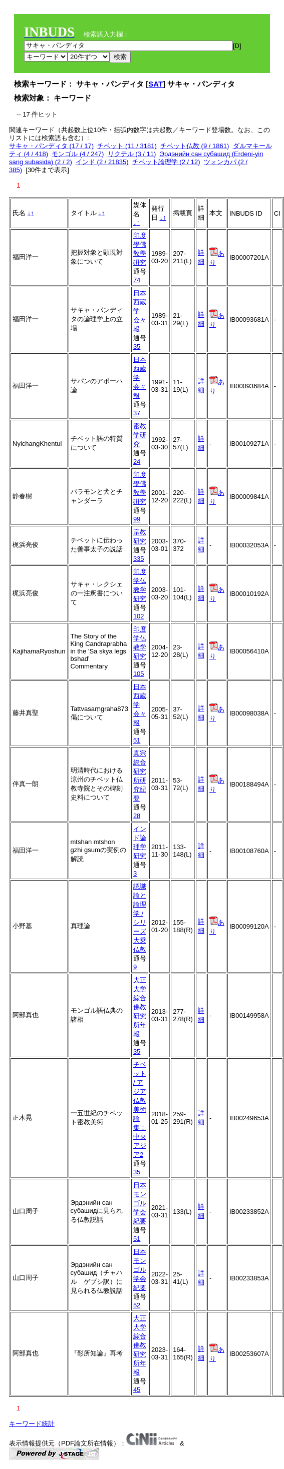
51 (136, 740)
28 (136, 816)
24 (136, 461)
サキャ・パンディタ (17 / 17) (51, 146)
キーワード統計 (32, 1423)
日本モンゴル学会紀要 (139, 1203)
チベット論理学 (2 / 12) (166, 162)
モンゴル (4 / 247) (78, 154)
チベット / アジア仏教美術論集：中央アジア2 (139, 1109)
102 (138, 616)
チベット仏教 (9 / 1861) (194, 146)
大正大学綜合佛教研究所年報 (139, 1007)
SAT (155, 84)
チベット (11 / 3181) (127, 146)
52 (136, 1305)
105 (138, 673)
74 (136, 280)
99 (136, 519)
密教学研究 (139, 435)
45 (136, 1389)
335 (138, 558)
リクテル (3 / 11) (132, 154)
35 (136, 346)
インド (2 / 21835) (102, 162)
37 (136, 413)
